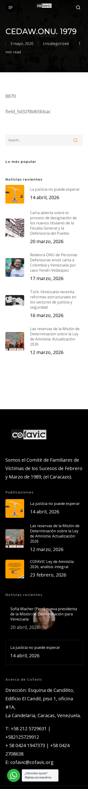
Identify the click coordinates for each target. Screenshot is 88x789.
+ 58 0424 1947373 (25, 745)
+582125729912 (22, 737)
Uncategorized (56, 43)
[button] (10, 7)
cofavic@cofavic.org (32, 762)
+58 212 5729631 (29, 728)
